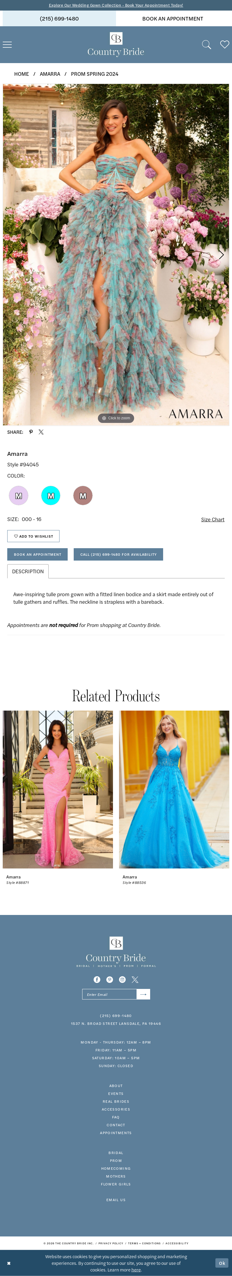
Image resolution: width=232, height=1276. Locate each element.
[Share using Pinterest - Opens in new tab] (31, 432)
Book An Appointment (37, 554)
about (116, 1085)
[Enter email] (116, 994)
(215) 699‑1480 (116, 1015)
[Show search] (207, 44)
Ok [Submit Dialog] (222, 1263)
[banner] (116, 44)
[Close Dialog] (9, 1263)
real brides (116, 1101)
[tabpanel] (116, 254)
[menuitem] (59, 18)
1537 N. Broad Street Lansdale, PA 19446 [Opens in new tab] (116, 1023)
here (136, 1269)
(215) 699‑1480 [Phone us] (59, 18)
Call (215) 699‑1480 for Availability (118, 554)
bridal (115, 1152)
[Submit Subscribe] (143, 994)
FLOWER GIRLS (116, 1184)
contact (116, 1124)
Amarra (50, 73)
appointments (116, 1132)
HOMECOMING (116, 1168)
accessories (116, 1109)
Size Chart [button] (212, 519)
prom (116, 1160)
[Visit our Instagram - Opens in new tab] (122, 979)
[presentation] (58, 789)
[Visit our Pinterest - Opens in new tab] (109, 979)
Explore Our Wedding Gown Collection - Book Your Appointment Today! (116, 5)
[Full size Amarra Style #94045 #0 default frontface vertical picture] (116, 254)
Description (28, 571)
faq (116, 1117)
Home (21, 73)
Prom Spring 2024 (94, 73)
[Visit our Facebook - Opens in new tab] (97, 979)
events (116, 1093)
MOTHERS (116, 1176)
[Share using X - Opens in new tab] (41, 432)
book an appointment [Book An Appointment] (172, 18)
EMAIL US (116, 1199)
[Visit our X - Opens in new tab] (135, 979)
